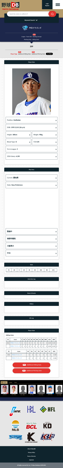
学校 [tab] (15, 382)
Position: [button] (14, 120)
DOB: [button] (16, 127)
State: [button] (15, 185)
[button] (31, 231)
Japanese (31, 460)
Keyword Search (31, 20)
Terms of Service (31, 456)
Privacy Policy (31, 452)
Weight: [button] (38, 135)
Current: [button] (12, 178)
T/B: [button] (36, 142)
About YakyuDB (32, 449)
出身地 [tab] (10, 382)
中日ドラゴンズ (15, 343)
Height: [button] (12, 135)
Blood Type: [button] (12, 142)
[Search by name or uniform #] (30, 13)
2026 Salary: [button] (13, 156)
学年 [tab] (5, 382)
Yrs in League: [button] (12, 149)
